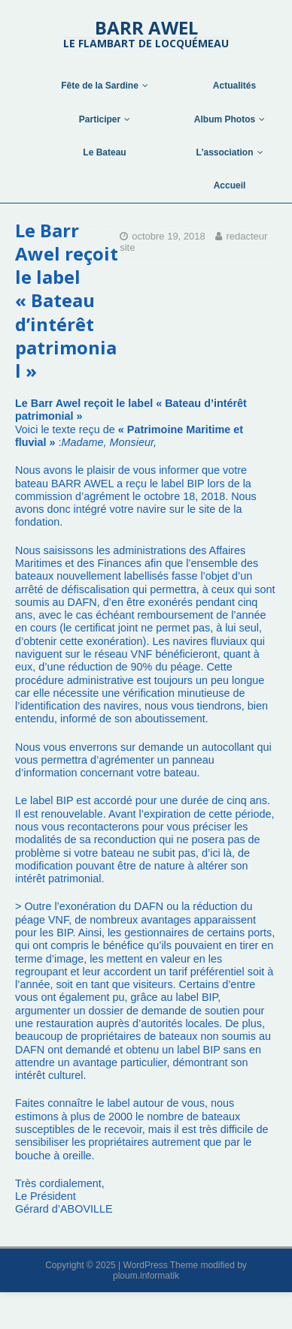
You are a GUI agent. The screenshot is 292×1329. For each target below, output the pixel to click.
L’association (224, 152)
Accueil (230, 185)
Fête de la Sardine (99, 85)
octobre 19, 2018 (168, 236)
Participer (99, 119)
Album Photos (224, 119)
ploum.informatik (146, 1275)
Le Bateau (104, 152)
